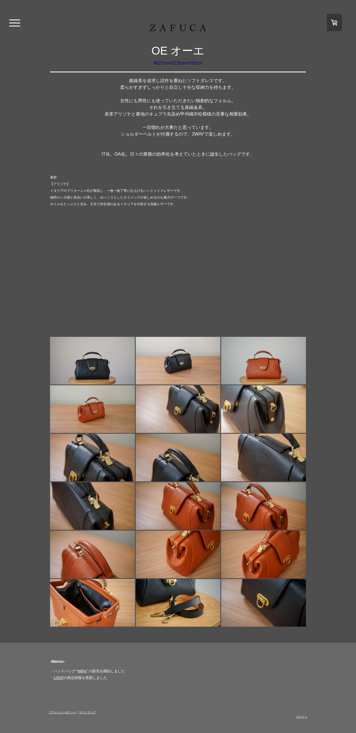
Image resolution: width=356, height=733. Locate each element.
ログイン (301, 717)
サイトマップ (87, 712)
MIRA (82, 671)
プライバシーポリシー (62, 712)
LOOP (59, 678)
